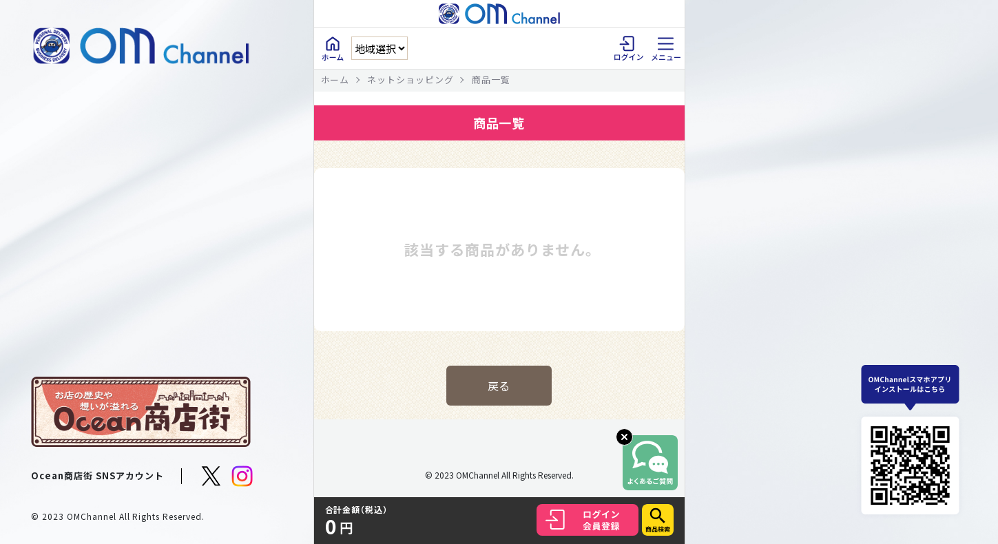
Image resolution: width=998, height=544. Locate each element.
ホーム (335, 79)
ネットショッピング (410, 79)
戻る (499, 385)
